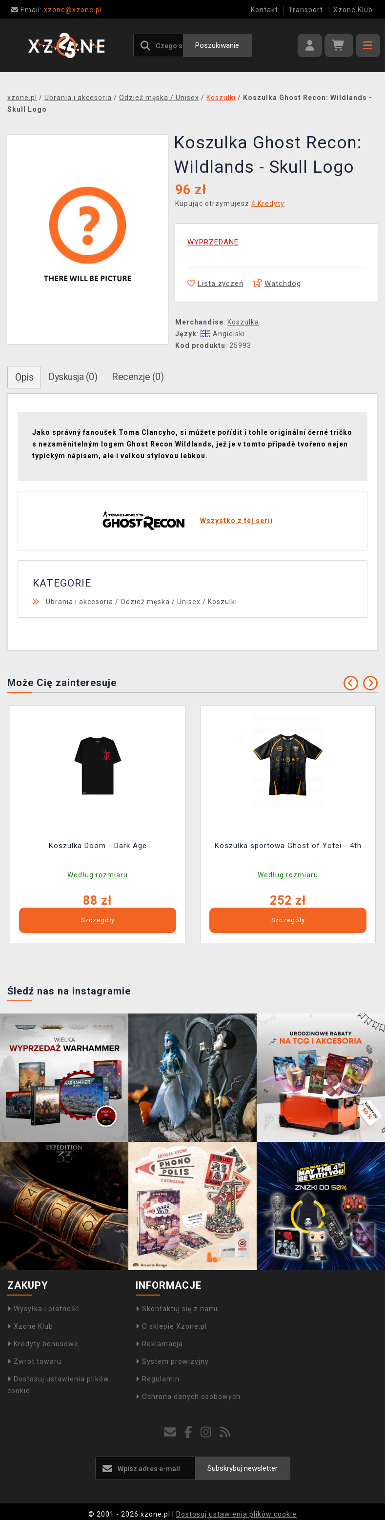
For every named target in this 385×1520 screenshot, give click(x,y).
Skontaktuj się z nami (177, 1309)
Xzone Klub (353, 10)
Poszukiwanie (217, 45)
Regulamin (158, 1379)
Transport (305, 10)
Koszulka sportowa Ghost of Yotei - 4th (288, 845)
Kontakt (264, 10)
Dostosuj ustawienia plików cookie (236, 1514)
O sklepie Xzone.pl (171, 1326)
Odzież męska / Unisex (161, 602)
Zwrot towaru (34, 1361)
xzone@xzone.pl (56, 10)
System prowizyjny (172, 1361)
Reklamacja (159, 1344)
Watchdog (277, 283)
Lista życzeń (215, 283)
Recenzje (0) (137, 377)
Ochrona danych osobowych (188, 1396)
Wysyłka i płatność (43, 1309)
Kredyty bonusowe (43, 1344)
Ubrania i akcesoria (79, 602)
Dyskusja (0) (72, 377)
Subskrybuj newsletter (242, 1468)
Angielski (223, 334)
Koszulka (243, 322)
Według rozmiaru (97, 875)
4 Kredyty (267, 203)
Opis (24, 377)
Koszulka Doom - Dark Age (98, 845)
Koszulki (222, 602)
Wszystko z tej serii (236, 521)
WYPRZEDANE (213, 242)
